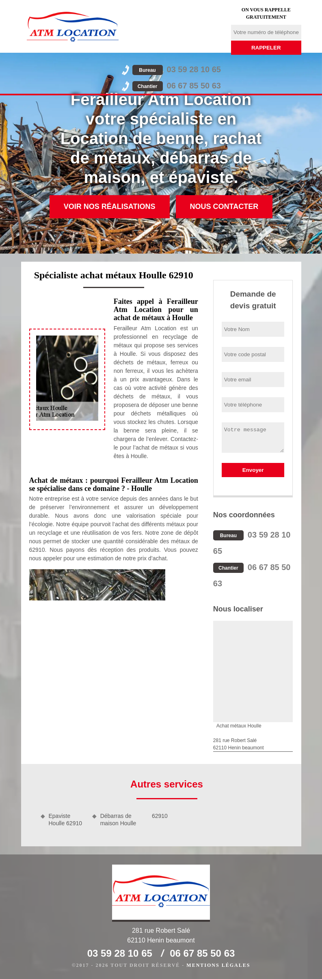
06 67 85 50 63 (176, 85)
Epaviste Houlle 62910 (65, 819)
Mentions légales (218, 965)
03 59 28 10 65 (176, 69)
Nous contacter (224, 206)
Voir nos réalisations (110, 206)
